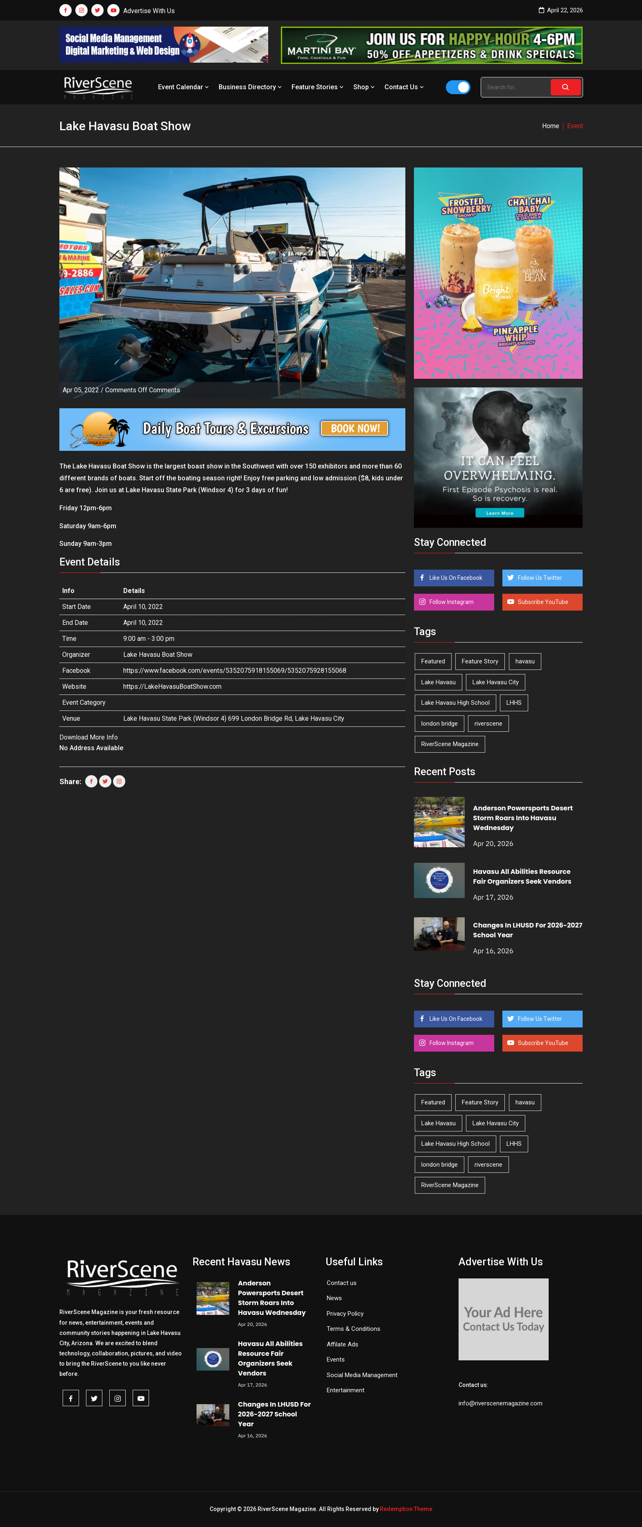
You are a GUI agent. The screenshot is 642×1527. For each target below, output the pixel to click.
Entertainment (345, 1390)
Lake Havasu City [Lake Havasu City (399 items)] (495, 682)
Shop (364, 87)
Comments (142, 390)
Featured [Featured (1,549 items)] (433, 661)
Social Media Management (362, 1375)
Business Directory (251, 87)
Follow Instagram (451, 602)
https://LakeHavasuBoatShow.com (172, 686)
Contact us (342, 1283)
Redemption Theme (406, 1509)
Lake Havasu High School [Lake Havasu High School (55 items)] (455, 702)
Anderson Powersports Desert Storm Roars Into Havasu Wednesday (523, 817)
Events (336, 1359)
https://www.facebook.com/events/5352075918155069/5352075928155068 (234, 670)
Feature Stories (318, 87)
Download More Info (88, 737)
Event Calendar (184, 87)
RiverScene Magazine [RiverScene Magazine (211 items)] (450, 744)
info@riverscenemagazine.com (501, 1403)
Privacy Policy (345, 1313)
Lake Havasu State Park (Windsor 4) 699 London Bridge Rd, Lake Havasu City (233, 718)
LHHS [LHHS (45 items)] (514, 702)
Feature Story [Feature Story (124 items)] (480, 661)
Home (550, 126)
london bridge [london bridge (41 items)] (439, 723)
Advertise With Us (149, 11)
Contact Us (404, 87)
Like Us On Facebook (455, 578)
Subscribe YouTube (542, 602)
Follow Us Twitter (539, 578)
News (334, 1298)
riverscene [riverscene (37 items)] (488, 723)
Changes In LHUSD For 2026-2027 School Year (274, 1414)
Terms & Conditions (353, 1328)
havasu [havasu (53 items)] (525, 661)
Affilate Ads (342, 1344)
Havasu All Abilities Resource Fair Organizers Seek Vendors (522, 876)
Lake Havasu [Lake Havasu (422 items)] (438, 682)
